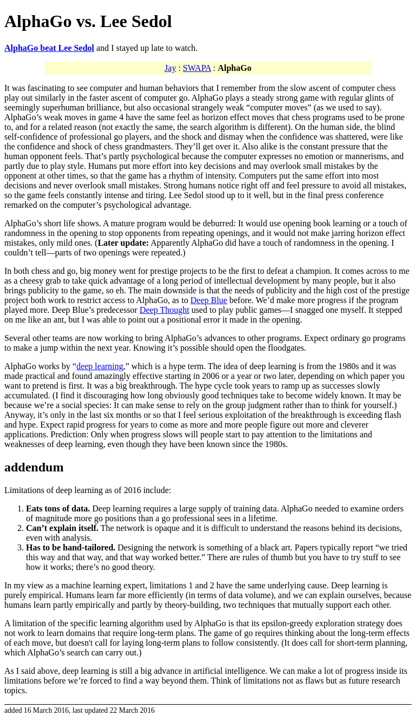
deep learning (99, 366)
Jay (170, 68)
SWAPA (197, 68)
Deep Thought (165, 309)
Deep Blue (208, 300)
